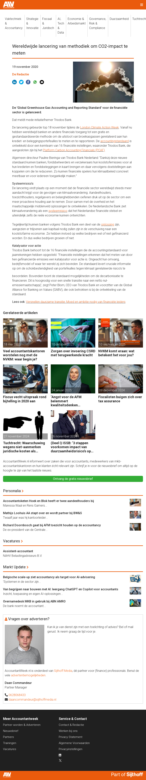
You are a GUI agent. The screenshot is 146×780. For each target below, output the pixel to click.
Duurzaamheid (119, 19)
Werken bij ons (68, 731)
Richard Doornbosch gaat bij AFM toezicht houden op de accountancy (52, 525)
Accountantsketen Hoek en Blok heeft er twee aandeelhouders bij (48, 501)
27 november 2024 (16, 436)
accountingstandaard (114, 141)
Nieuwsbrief (10, 731)
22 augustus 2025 (16, 390)
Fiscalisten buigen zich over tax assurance (120, 399)
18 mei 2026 (12, 344)
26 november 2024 (64, 436)
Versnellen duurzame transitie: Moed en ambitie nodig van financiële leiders (75, 302)
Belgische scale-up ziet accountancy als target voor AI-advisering (49, 577)
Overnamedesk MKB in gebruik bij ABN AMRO (34, 601)
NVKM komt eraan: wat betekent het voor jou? (116, 353)
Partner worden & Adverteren (21, 725)
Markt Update (14, 567)
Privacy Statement (70, 737)
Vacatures (11, 541)
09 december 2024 (112, 390)
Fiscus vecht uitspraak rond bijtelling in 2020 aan (24, 399)
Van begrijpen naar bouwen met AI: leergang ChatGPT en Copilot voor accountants (60, 589)
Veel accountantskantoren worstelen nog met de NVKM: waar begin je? (24, 355)
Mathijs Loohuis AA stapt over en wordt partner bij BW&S (42, 513)
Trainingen (9, 743)
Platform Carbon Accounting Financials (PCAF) (74, 150)
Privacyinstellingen (70, 749)
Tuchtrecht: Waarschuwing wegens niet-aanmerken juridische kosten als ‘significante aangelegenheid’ (24, 447)
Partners (8, 737)
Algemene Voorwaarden (74, 743)
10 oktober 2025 (63, 344)
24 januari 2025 (62, 390)
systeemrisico (57, 211)
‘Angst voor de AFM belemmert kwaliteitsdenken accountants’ (66, 401)
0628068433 (17, 695)
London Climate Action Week (99, 127)
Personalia (12, 491)
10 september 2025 (112, 344)
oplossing (107, 224)
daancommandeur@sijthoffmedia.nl (32, 699)
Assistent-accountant (18, 551)
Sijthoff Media (63, 671)
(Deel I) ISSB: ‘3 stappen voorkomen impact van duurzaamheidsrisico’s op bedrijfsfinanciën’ (71, 447)
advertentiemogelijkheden (28, 675)
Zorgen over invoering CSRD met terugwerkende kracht (73, 353)
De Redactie (20, 74)
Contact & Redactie (71, 725)
